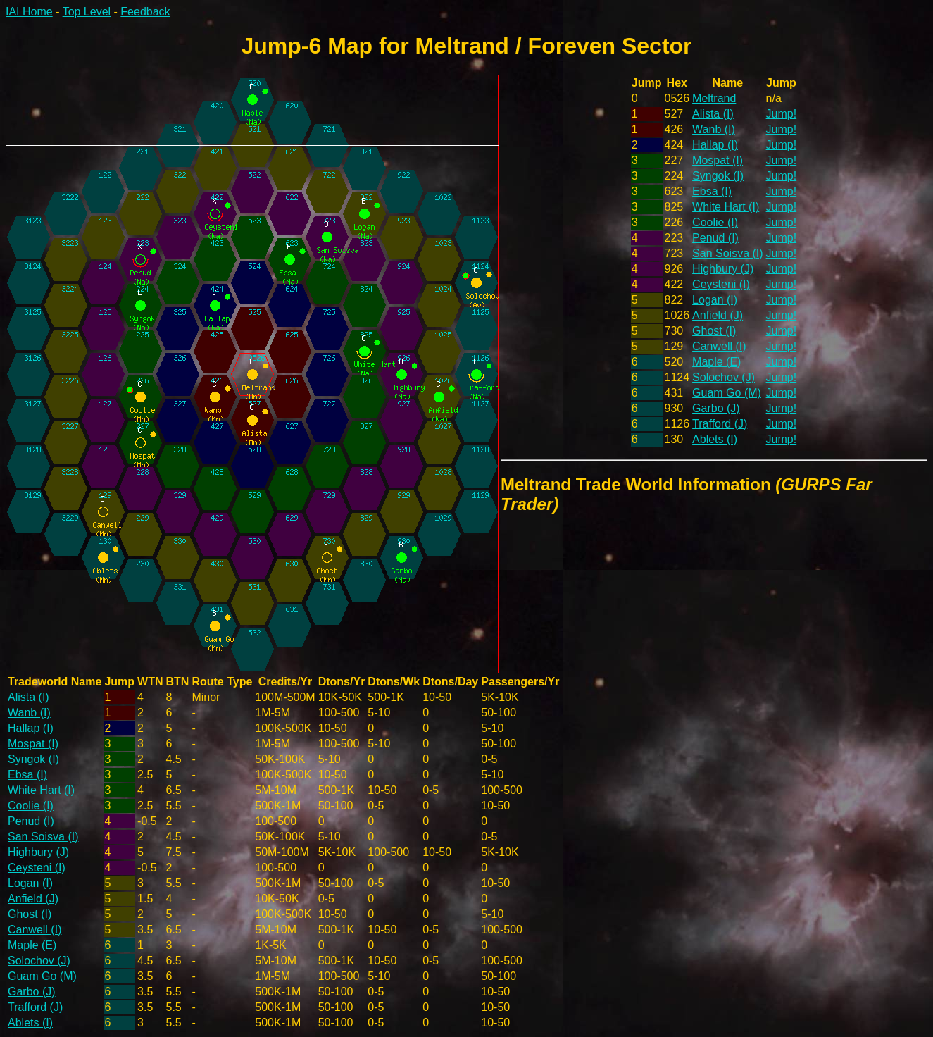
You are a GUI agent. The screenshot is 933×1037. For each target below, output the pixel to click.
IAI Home (29, 12)
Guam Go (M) (726, 393)
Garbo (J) (716, 408)
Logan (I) (714, 300)
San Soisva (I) (727, 253)
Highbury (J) (722, 269)
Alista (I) (713, 114)
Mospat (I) (717, 160)
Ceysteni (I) (721, 284)
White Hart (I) (725, 207)
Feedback (145, 12)
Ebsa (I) (712, 191)
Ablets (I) (714, 439)
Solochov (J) (723, 377)
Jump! (781, 114)
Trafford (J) (719, 424)
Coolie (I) (715, 222)
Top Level (87, 12)
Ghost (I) (714, 331)
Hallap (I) (715, 145)
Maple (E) (716, 362)
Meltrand (714, 98)
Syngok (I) (718, 176)
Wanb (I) (713, 129)
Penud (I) (715, 238)
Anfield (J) (717, 315)
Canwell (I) (719, 346)
